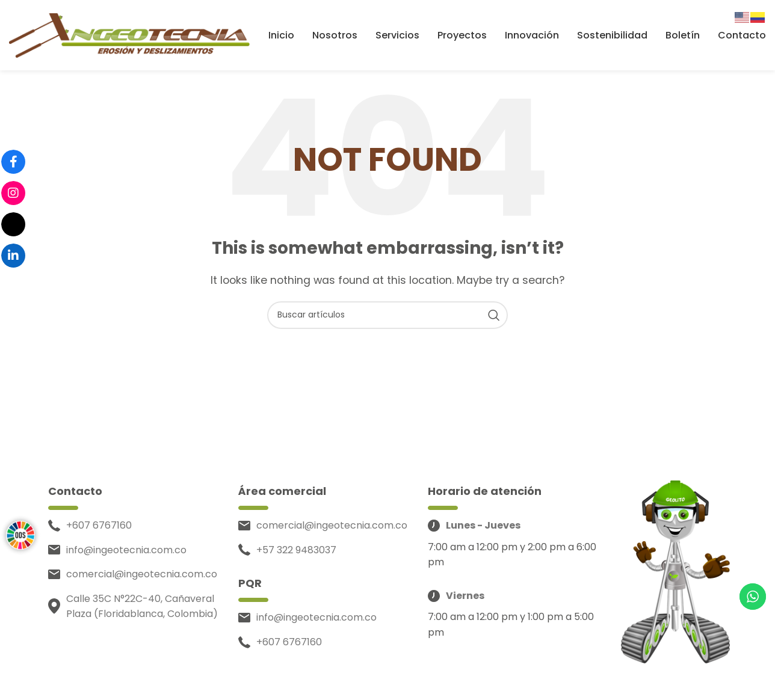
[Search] (387, 317)
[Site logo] (129, 35)
